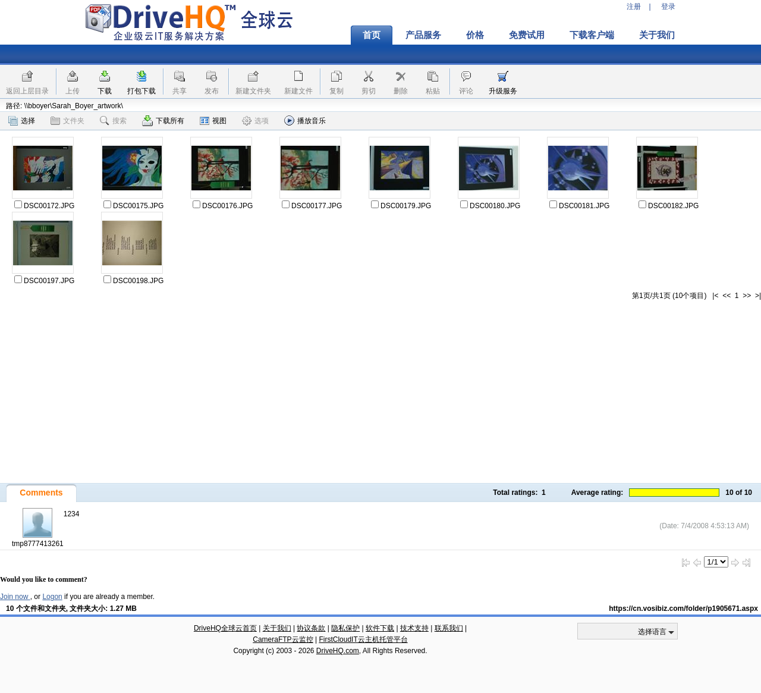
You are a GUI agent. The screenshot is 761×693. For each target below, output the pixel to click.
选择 (21, 121)
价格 (475, 35)
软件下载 (380, 628)
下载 (105, 91)
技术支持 (414, 628)
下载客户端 (592, 35)
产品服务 (423, 35)
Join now (15, 596)
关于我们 (657, 35)
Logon (52, 596)
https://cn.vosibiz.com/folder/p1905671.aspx (683, 608)
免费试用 (527, 35)
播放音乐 (305, 120)
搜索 (113, 121)
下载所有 (163, 120)
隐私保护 (345, 628)
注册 (634, 6)
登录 (668, 6)
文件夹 (67, 121)
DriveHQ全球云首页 (225, 628)
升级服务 (503, 91)
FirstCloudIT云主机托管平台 (363, 639)
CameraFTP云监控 (283, 639)
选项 (255, 121)
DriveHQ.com (337, 651)
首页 (371, 35)
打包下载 (141, 91)
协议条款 (311, 628)
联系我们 (449, 628)
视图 (213, 121)
